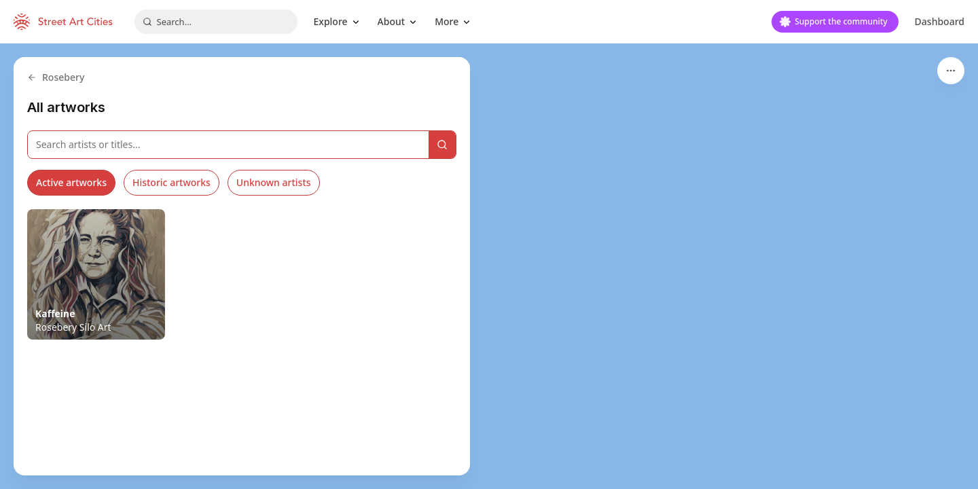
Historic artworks (171, 182)
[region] (489, 266)
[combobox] (215, 22)
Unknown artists (273, 182)
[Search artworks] (228, 144)
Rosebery (55, 77)
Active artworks (71, 182)
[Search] (442, 144)
